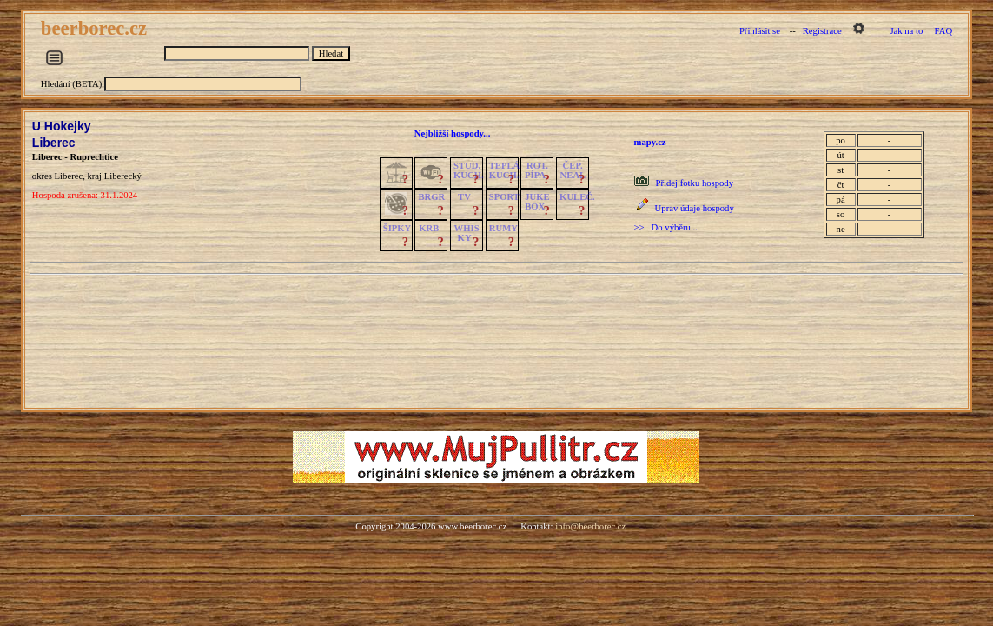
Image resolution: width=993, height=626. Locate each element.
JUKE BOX (537, 201)
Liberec (54, 143)
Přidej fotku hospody (694, 183)
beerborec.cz (96, 28)
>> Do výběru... (666, 227)
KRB (429, 228)
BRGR (431, 197)
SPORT (504, 197)
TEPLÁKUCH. (504, 170)
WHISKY (467, 233)
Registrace (822, 31)
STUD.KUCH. (468, 170)
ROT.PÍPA (536, 170)
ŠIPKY (397, 228)
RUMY (503, 228)
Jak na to (906, 31)
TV (464, 197)
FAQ (944, 31)
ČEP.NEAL (573, 170)
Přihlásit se (759, 31)
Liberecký (123, 176)
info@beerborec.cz (590, 526)
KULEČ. (577, 197)
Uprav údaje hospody (694, 208)
